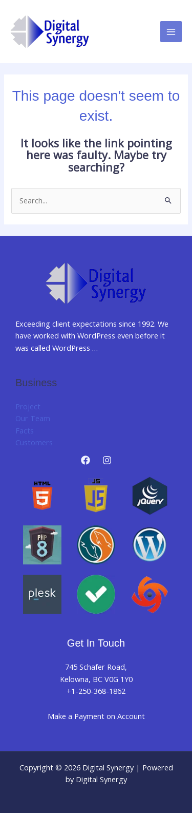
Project (27, 406)
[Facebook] (85, 460)
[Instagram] (107, 460)
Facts (24, 430)
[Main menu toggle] (171, 32)
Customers (34, 442)
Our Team (32, 418)
